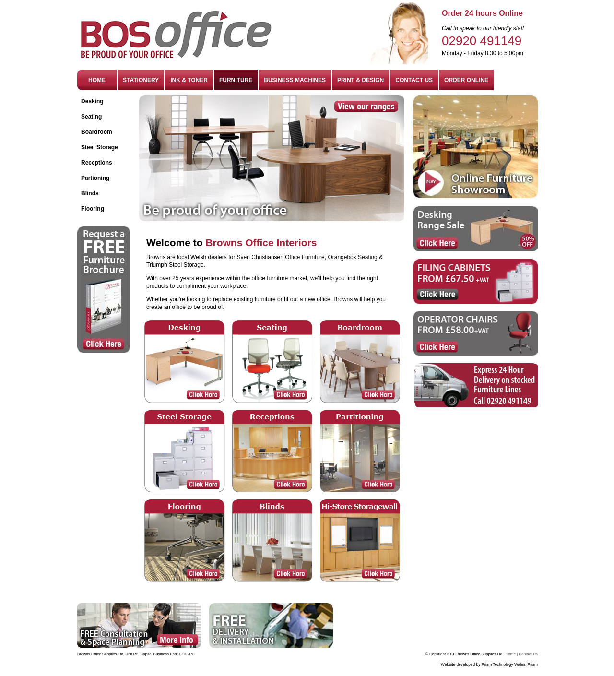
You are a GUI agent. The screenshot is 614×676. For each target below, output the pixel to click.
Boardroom (96, 132)
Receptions (96, 162)
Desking (92, 101)
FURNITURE (235, 80)
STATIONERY (141, 80)
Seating (91, 116)
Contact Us (528, 654)
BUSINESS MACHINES (295, 80)
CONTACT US (414, 80)
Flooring (92, 208)
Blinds (90, 193)
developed (466, 664)
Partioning (95, 178)
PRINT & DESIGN (360, 80)
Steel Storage (99, 147)
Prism (533, 664)
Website (448, 664)
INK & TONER (189, 80)
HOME (97, 80)
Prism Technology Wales (503, 664)
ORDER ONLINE (466, 80)
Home (511, 654)
